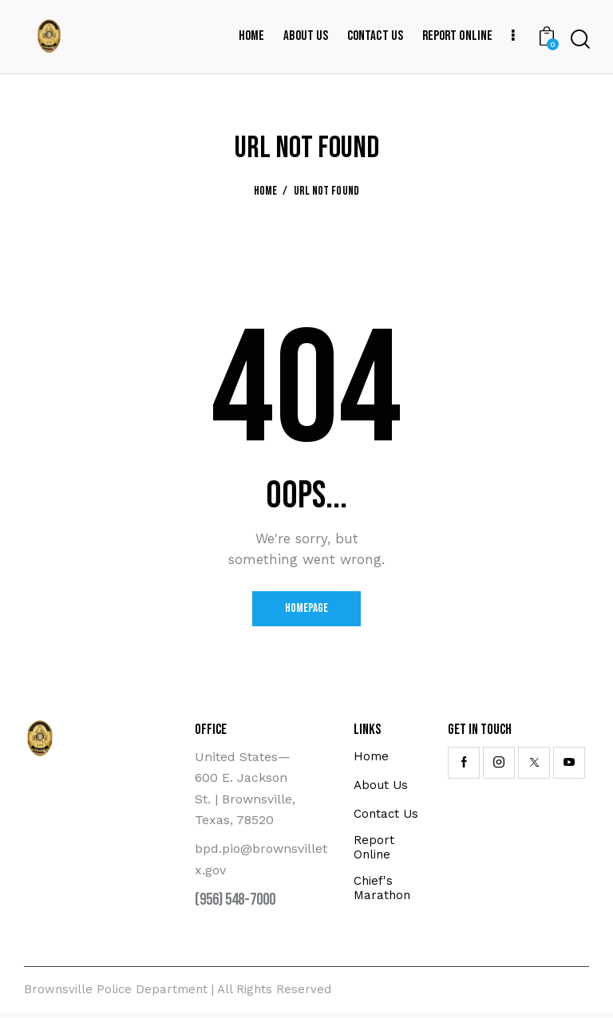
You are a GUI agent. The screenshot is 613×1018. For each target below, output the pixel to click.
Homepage (306, 610)
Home (266, 191)
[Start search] (580, 39)
